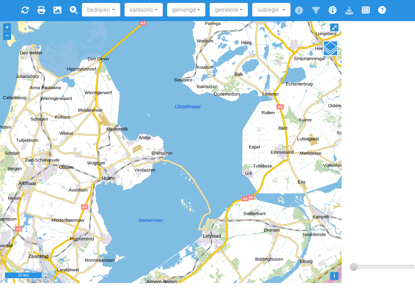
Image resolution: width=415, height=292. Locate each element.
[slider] (354, 267)
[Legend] (330, 48)
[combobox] (101, 10)
